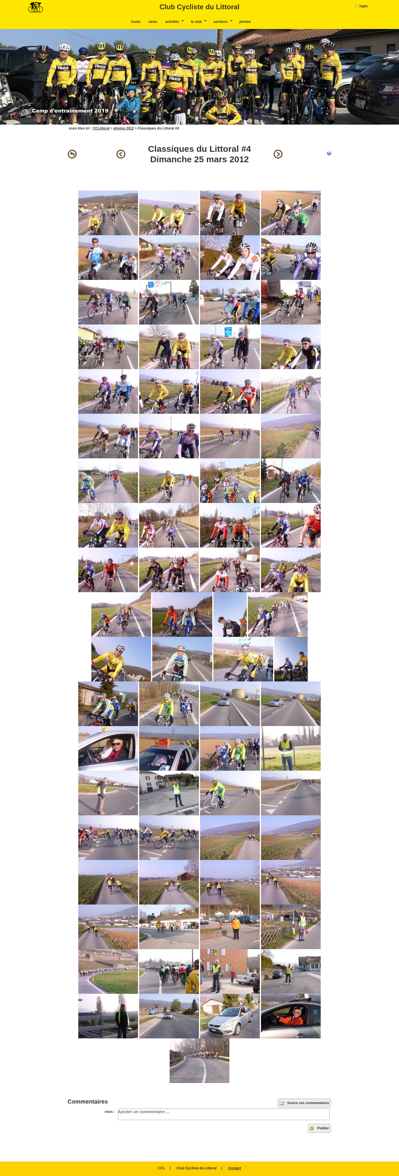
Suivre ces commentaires (304, 1103)
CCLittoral (101, 128)
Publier (319, 1128)
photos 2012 (123, 128)
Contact (234, 1168)
